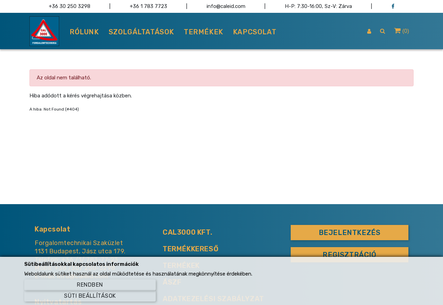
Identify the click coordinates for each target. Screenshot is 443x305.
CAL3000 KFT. (187, 232)
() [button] (401, 30)
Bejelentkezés (350, 232)
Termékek (203, 32)
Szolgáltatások (141, 32)
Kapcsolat (254, 32)
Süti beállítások (90, 296)
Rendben (90, 284)
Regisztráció (349, 255)
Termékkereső (190, 249)
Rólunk (84, 32)
